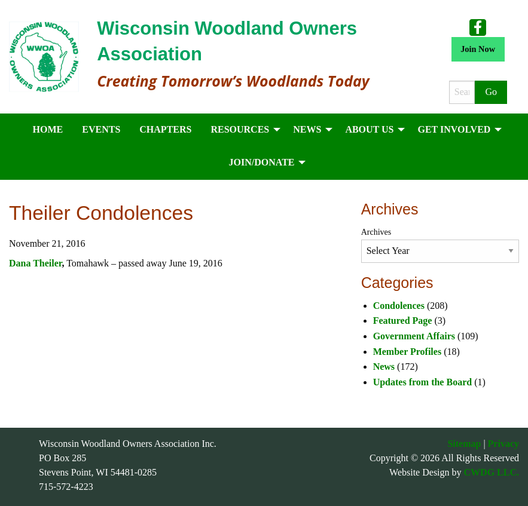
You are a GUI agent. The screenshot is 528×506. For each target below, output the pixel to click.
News (384, 366)
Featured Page (402, 320)
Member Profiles (407, 351)
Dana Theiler (35, 263)
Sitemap (464, 443)
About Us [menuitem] (369, 129)
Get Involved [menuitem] (453, 129)
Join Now (477, 49)
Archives (376, 232)
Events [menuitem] (101, 129)
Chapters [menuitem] (165, 129)
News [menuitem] (307, 129)
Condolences (399, 305)
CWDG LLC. (491, 472)
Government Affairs (414, 336)
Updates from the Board (422, 382)
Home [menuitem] (48, 129)
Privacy (503, 443)
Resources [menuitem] (239, 129)
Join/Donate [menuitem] (262, 162)
